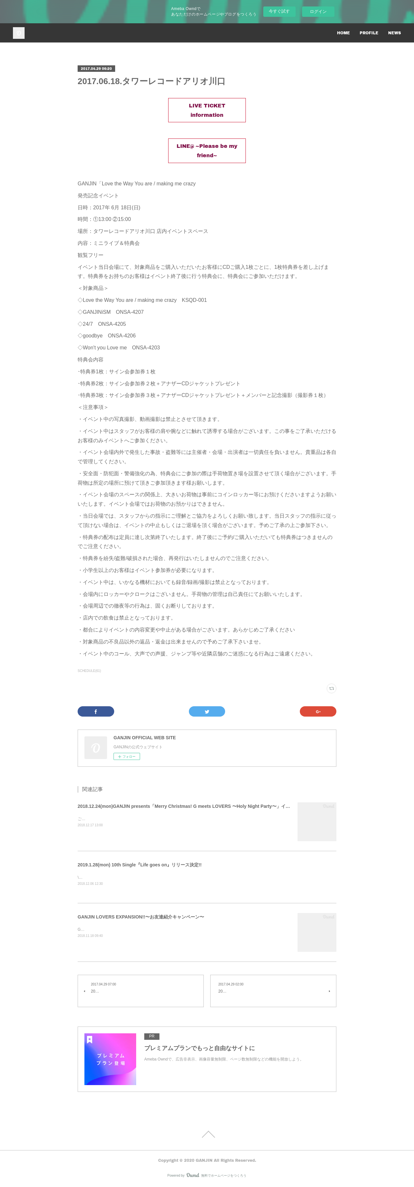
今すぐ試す (279, 11)
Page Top (207, 1134)
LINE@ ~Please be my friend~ (207, 150)
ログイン (318, 11)
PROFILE (369, 33)
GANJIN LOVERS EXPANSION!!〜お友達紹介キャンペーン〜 (141, 917)
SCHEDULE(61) (89, 671)
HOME (343, 33)
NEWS (394, 33)
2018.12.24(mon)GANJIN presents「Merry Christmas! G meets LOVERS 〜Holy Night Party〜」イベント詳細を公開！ (202, 806)
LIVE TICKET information (207, 110)
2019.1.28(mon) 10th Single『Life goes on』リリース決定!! (140, 864)
